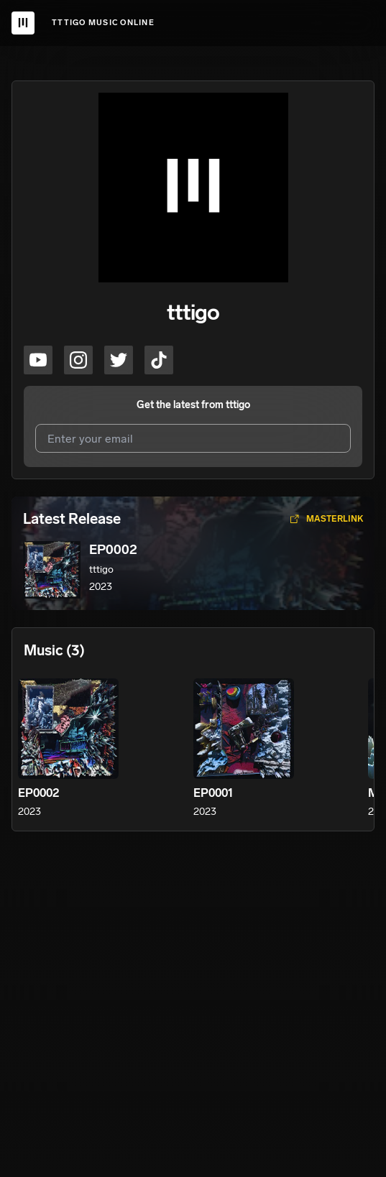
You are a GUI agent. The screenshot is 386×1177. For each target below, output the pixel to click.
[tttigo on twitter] (118, 360)
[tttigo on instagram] (78, 360)
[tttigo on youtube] (38, 360)
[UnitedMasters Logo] (23, 22)
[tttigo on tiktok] (158, 360)
